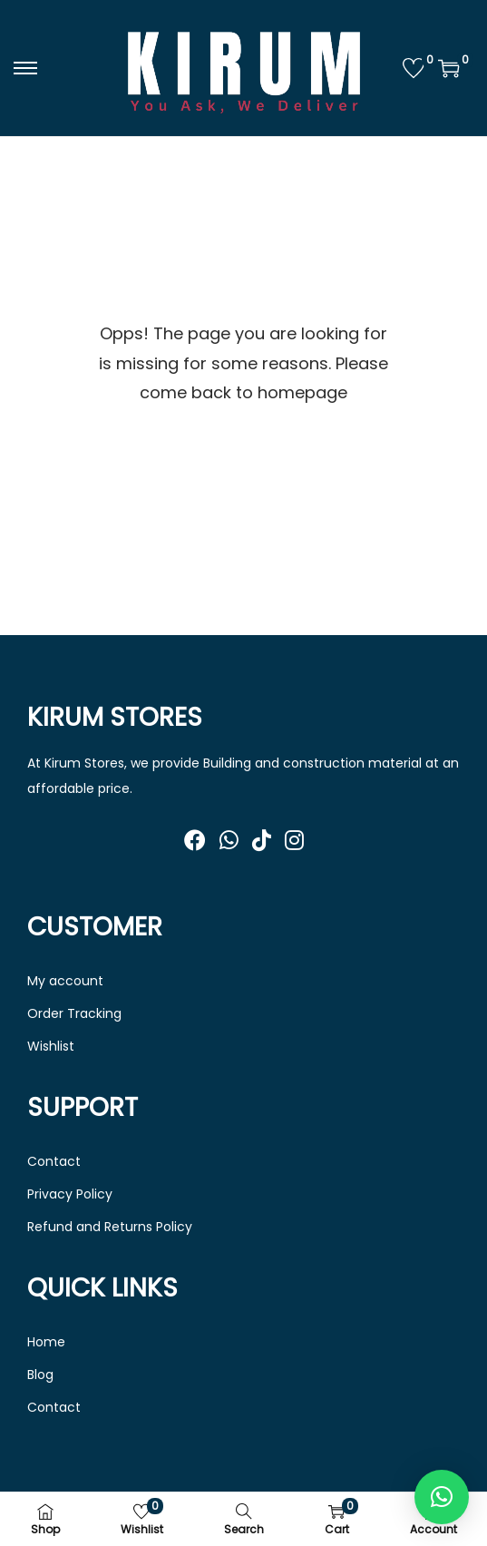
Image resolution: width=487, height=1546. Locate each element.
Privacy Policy (69, 1194)
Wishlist (50, 1046)
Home (46, 1342)
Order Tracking (74, 1013)
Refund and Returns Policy (109, 1227)
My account (65, 981)
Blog (40, 1374)
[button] (441, 1497)
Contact (54, 1161)
